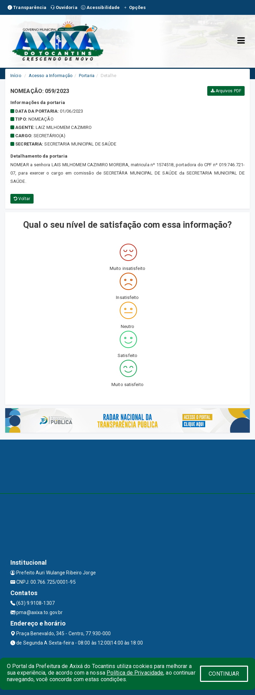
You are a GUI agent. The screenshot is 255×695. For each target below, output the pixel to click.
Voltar (22, 198)
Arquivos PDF (226, 90)
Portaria (86, 75)
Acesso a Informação (51, 75)
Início (15, 75)
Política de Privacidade (135, 672)
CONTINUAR (224, 673)
